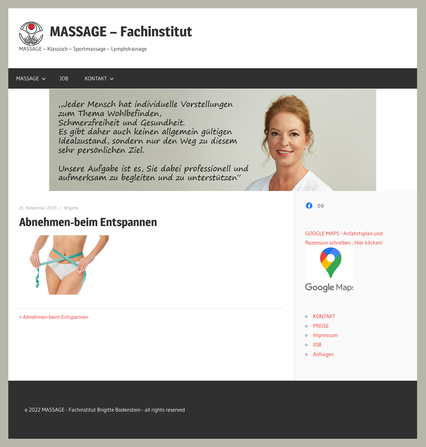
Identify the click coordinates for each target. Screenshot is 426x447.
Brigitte (71, 208)
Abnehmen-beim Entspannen (55, 316)
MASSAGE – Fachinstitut (121, 31)
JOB (64, 78)
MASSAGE (31, 78)
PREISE (321, 325)
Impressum (325, 335)
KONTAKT (99, 78)
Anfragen (323, 354)
